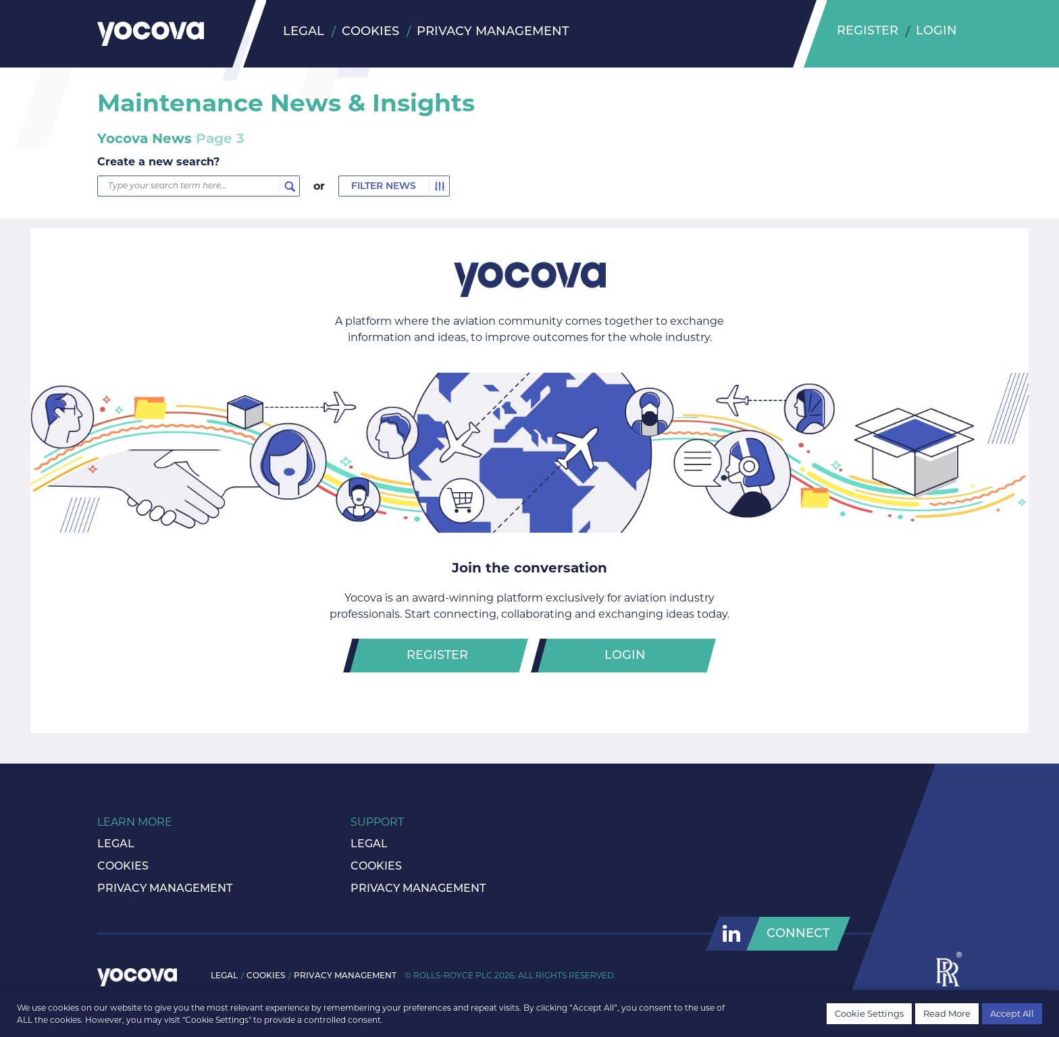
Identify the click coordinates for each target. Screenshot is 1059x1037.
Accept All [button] (1012, 1013)
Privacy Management (493, 32)
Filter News (383, 187)
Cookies (370, 32)
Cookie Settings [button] (869, 1013)
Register (868, 32)
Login (937, 32)
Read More (947, 1013)
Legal (303, 32)
